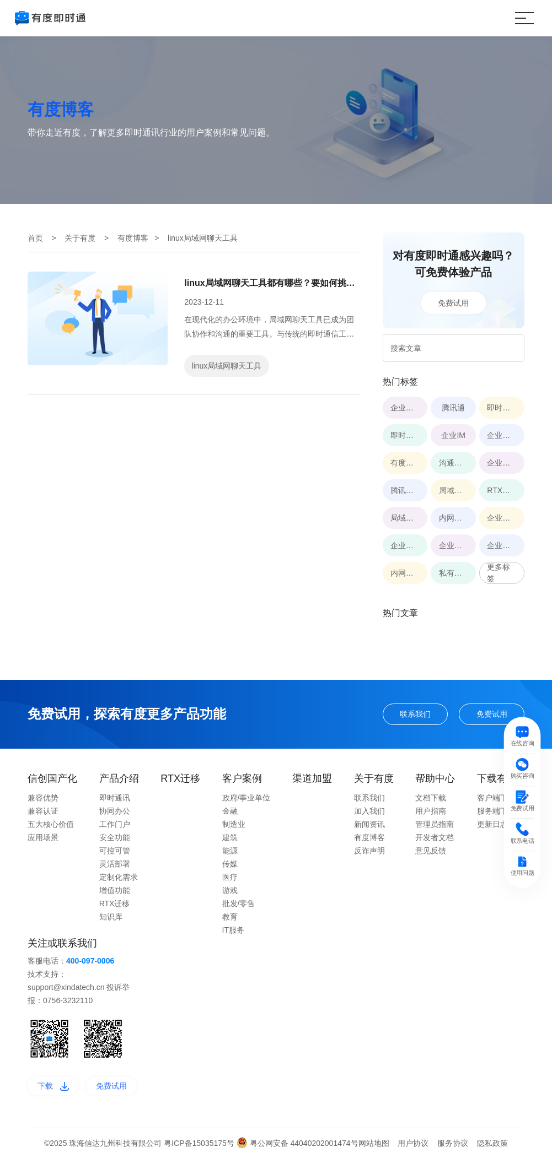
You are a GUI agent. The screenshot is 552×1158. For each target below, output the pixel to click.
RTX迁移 (114, 903)
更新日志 (492, 824)
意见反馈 (430, 850)
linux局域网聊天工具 (227, 365)
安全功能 (114, 837)
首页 (35, 238)
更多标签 (498, 572)
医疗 (230, 877)
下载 (53, 1085)
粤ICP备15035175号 (200, 1143)
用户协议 (413, 1143)
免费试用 (453, 302)
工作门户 (114, 824)
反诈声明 (369, 850)
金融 (230, 811)
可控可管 (114, 850)
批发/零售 (238, 903)
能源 (230, 850)
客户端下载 (496, 797)
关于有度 (80, 238)
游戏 (230, 890)
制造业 (233, 824)
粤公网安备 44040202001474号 (297, 1143)
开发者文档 (434, 837)
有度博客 (132, 238)
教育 (230, 916)
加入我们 (369, 811)
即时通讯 (114, 797)
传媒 (230, 863)
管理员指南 (434, 824)
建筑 (230, 837)
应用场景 (43, 837)
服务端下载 (496, 811)
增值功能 (114, 890)
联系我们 (415, 714)
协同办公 (114, 811)
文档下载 (430, 797)
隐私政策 (492, 1143)
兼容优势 (43, 797)
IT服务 (233, 930)
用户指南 (430, 811)
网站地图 (373, 1143)
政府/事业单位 (246, 797)
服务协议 (452, 1143)
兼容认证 (43, 811)
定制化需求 (118, 877)
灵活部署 (114, 863)
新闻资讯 (369, 824)
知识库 (110, 916)
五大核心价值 (51, 824)
